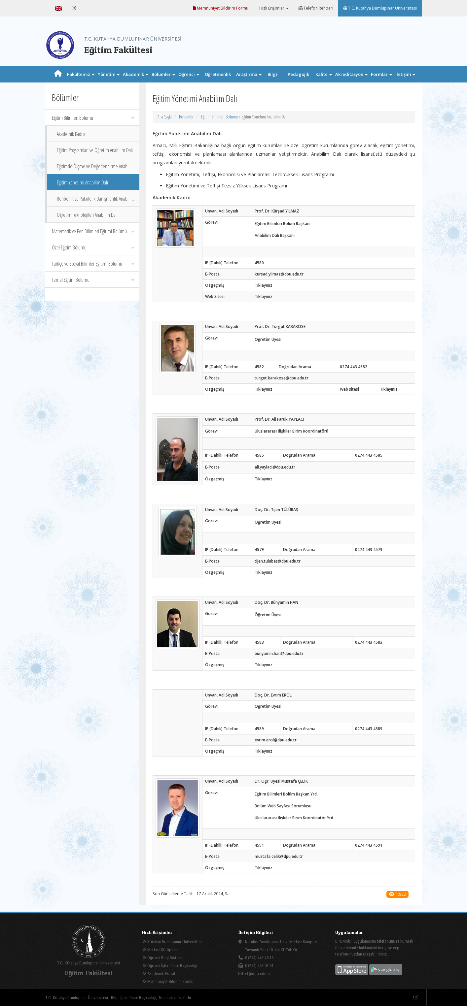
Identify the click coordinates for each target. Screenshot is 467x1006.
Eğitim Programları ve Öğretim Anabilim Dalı (95, 150)
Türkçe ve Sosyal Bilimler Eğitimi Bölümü (93, 263)
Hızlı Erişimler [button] (273, 8)
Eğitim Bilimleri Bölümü (93, 117)
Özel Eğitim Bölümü (93, 247)
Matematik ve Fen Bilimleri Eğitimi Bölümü (93, 231)
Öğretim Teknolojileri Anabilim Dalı (87, 214)
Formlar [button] (381, 74)
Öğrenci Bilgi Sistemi (162, 957)
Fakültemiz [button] (80, 74)
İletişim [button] (405, 74)
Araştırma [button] (249, 74)
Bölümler (186, 117)
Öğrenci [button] (188, 74)
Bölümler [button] (163, 74)
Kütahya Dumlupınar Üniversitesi (172, 941)
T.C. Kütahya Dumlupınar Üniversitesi (380, 8)
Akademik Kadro (71, 134)
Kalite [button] (323, 74)
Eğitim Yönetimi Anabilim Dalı (82, 182)
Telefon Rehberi (316, 8)
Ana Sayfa (165, 117)
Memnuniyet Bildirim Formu (220, 8)
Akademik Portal (158, 973)
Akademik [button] (135, 74)
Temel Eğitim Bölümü (93, 279)
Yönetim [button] (109, 74)
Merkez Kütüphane (160, 949)
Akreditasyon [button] (351, 74)
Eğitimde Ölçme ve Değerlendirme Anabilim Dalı (95, 168)
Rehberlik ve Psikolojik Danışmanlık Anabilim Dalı (95, 201)
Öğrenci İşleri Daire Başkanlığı (169, 965)
